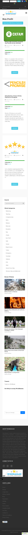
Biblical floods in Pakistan (11, 291)
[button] (25, 533)
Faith (7, 241)
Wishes (4, 487)
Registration (5, 497)
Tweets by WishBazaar (10, 384)
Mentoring (8, 211)
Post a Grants (5, 504)
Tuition (7, 250)
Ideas (7, 265)
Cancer (7, 244)
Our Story (4, 508)
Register (4, 8)
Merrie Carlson (9, 155)
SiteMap (4, 499)
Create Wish (5, 490)
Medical (8, 223)
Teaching (8, 214)
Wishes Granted (6, 492)
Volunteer (8, 256)
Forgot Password (23, 8)
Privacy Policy (5, 515)
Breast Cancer (9, 247)
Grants (4, 501)
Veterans (8, 259)
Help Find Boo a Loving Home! (12, 372)
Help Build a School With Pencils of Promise (13, 96)
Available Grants (6, 506)
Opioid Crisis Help (10, 268)
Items (7, 220)
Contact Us (5, 510)
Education (8, 229)
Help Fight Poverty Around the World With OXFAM (14, 42)
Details (14, 72)
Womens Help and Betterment (13, 271)
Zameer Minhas (8, 293)
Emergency (8, 253)
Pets (7, 232)
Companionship (9, 217)
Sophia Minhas (9, 45)
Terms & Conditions (7, 513)
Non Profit (7, 47)
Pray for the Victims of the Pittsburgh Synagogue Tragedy (14, 330)
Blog (3, 494)
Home (3, 485)
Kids (7, 262)
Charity (7, 235)
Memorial (8, 226)
